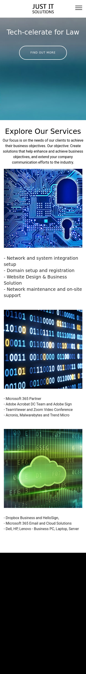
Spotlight (7, 634)
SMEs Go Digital (25, 623)
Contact (6, 639)
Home (5, 623)
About (5, 628)
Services (19, 628)
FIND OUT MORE (43, 52)
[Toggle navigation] (78, 7)
